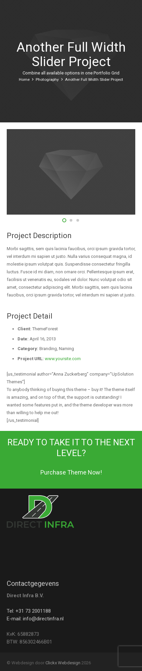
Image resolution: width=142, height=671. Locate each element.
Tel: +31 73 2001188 (29, 611)
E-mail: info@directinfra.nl (35, 619)
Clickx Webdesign (62, 662)
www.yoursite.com (63, 358)
